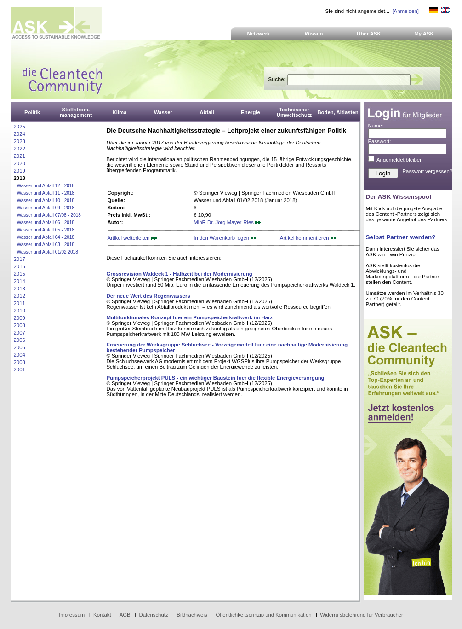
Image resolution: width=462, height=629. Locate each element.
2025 (19, 126)
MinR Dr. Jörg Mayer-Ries (227, 222)
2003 (19, 362)
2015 (19, 274)
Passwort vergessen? (428, 171)
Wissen (314, 33)
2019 (19, 170)
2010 (19, 310)
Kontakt (102, 614)
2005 (19, 347)
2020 (19, 163)
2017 (19, 259)
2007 (19, 332)
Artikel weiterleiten (132, 238)
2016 (19, 266)
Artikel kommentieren (308, 238)
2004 (19, 355)
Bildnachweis (192, 614)
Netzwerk (258, 33)
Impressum (72, 614)
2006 (19, 340)
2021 (19, 156)
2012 (19, 296)
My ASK (424, 33)
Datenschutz (153, 614)
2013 (19, 288)
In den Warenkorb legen (225, 238)
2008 (19, 325)
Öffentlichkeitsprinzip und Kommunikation (263, 614)
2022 (19, 148)
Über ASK (369, 33)
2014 (19, 281)
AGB (125, 614)
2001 (19, 369)
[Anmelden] (405, 11)
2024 (19, 134)
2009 (19, 318)
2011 (19, 303)
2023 (19, 141)
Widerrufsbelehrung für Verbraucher (361, 614)
